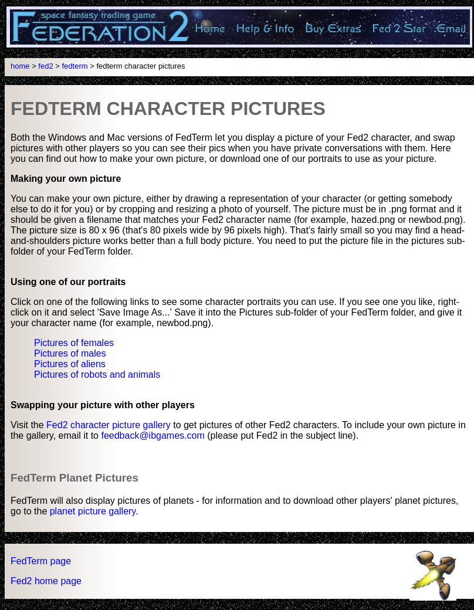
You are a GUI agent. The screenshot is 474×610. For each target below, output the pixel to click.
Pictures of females (74, 343)
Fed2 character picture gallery (108, 425)
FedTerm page (41, 561)
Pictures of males (70, 353)
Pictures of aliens (70, 364)
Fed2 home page (46, 581)
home (20, 66)
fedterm (75, 66)
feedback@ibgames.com (152, 435)
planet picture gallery (93, 511)
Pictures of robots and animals (97, 374)
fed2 (45, 66)
